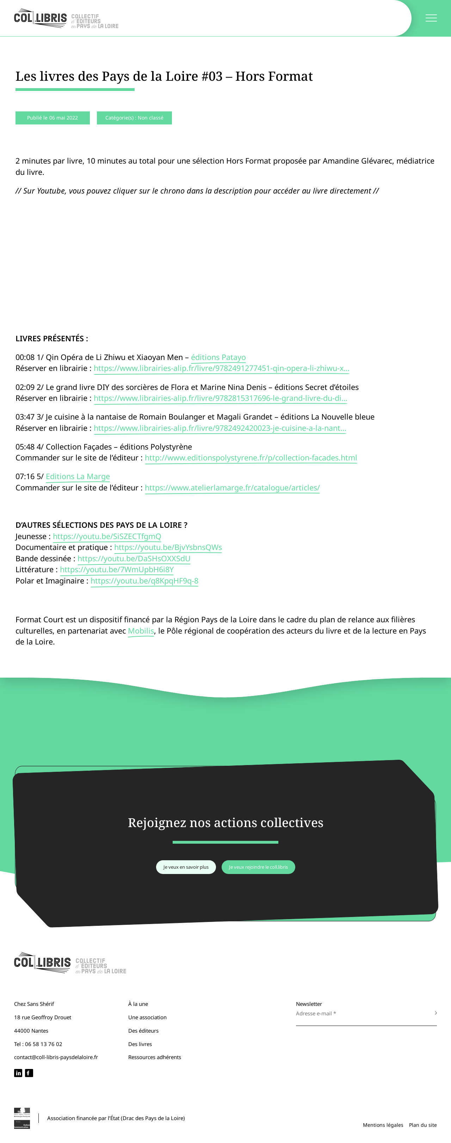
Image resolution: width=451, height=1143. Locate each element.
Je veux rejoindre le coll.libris (258, 867)
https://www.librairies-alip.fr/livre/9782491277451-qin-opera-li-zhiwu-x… (222, 368)
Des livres (140, 1043)
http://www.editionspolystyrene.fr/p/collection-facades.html (251, 457)
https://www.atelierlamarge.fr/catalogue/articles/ (232, 487)
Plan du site (423, 1124)
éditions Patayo (218, 357)
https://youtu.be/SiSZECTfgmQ (107, 536)
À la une (138, 1003)
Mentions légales (383, 1124)
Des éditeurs (143, 1030)
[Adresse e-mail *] (359, 1013)
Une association (147, 1017)
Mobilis (141, 630)
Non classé (150, 117)
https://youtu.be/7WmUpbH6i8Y (117, 569)
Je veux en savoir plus (186, 867)
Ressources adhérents (154, 1057)
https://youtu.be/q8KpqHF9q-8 (144, 580)
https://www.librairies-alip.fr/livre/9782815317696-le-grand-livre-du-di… (220, 398)
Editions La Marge (78, 476)
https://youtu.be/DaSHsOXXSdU (134, 558)
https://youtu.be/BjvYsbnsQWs (168, 547)
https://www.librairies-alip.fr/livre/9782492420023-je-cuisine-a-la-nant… (220, 428)
